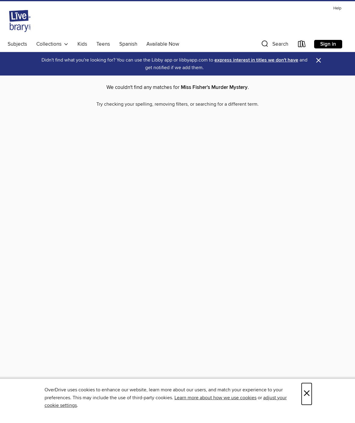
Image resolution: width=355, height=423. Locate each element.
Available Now (162, 44)
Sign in (328, 44)
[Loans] (302, 45)
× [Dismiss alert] (318, 60)
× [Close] (306, 394)
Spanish (128, 44)
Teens (103, 44)
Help (337, 8)
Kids (82, 44)
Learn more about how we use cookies (215, 398)
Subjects (17, 44)
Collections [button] (52, 44)
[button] (274, 45)
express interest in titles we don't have (256, 60)
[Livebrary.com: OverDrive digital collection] (20, 21)
